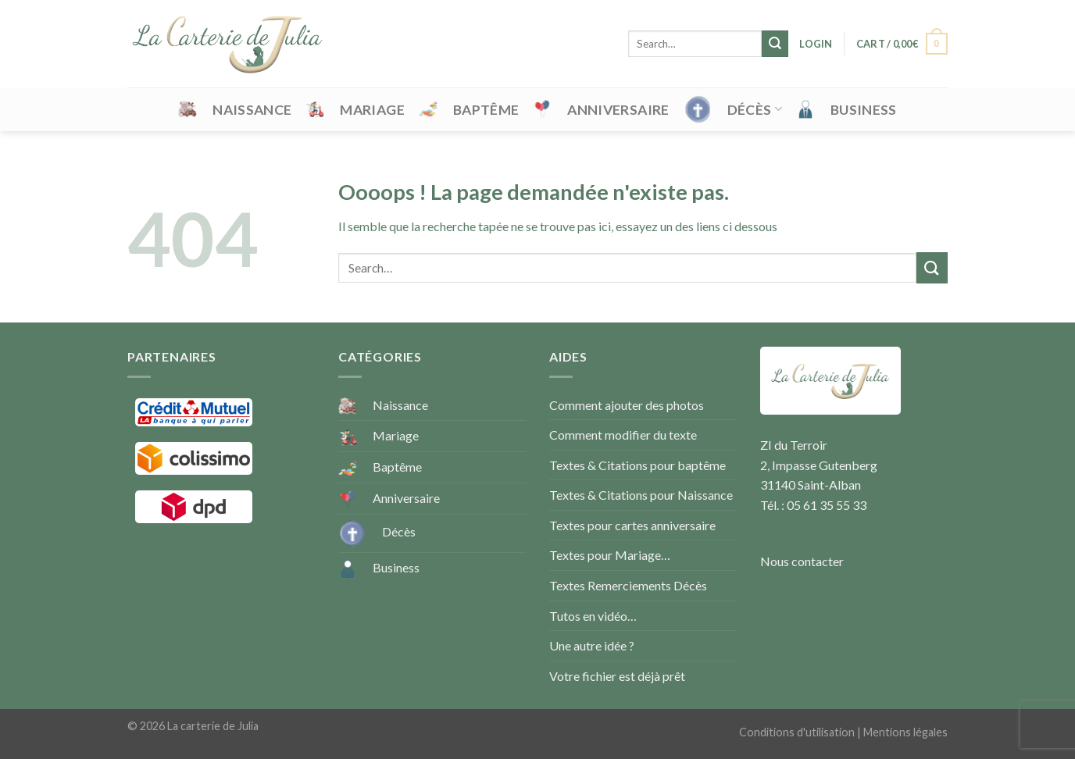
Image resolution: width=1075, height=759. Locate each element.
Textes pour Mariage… (609, 554)
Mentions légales (905, 732)
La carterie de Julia (213, 725)
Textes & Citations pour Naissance (641, 494)
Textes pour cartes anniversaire (632, 525)
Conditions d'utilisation (797, 732)
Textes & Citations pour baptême (637, 465)
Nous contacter (802, 561)
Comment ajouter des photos (626, 404)
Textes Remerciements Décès (628, 585)
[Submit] (775, 43)
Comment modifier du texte (623, 434)
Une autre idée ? (591, 645)
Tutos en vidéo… (593, 615)
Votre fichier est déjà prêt (617, 675)
